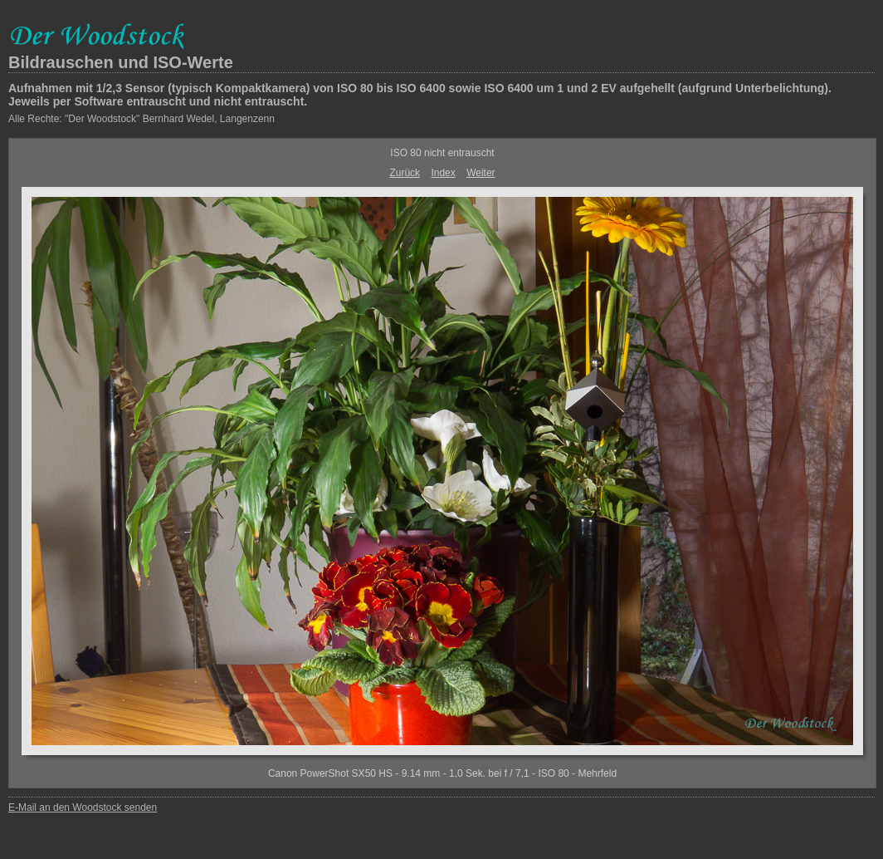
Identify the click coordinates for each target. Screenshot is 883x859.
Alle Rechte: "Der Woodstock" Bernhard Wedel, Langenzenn (141, 119)
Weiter (480, 173)
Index (443, 173)
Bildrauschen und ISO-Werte (120, 62)
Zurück (404, 173)
